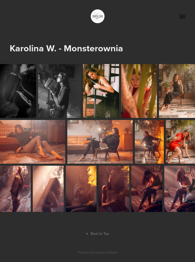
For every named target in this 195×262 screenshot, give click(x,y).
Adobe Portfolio (106, 252)
